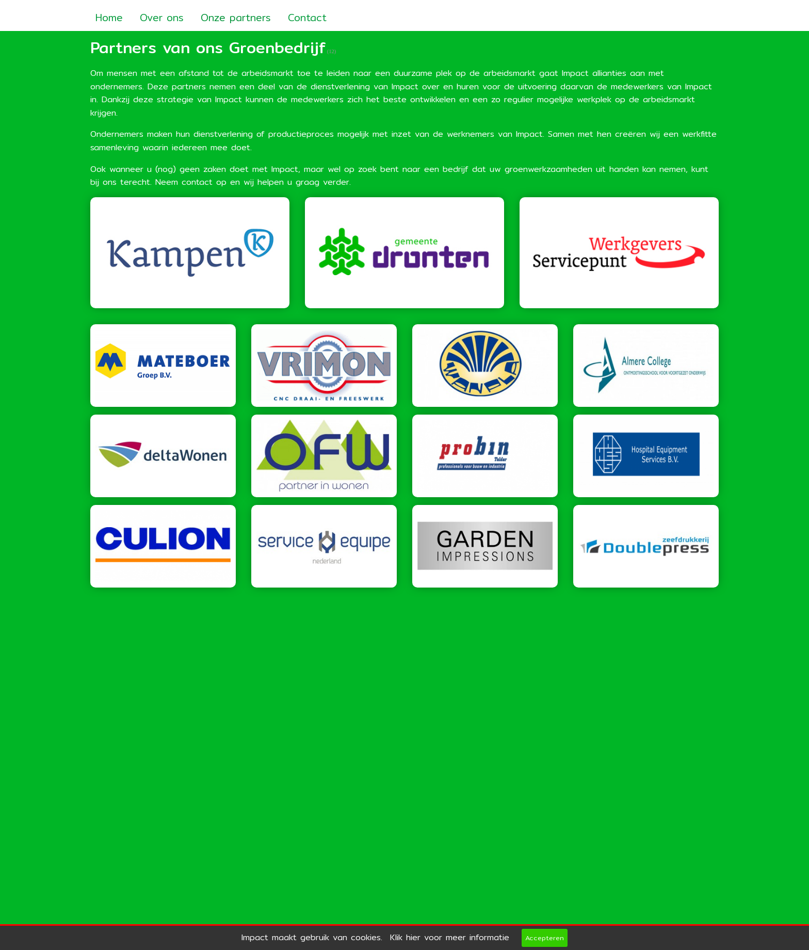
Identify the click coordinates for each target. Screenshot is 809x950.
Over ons (162, 17)
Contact (307, 17)
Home (109, 17)
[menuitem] (109, 14)
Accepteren (544, 937)
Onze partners (236, 17)
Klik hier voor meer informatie (449, 937)
